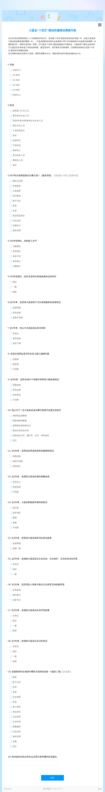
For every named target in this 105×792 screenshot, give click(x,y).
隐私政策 (8, 789)
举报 (99, 789)
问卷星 (48, 789)
